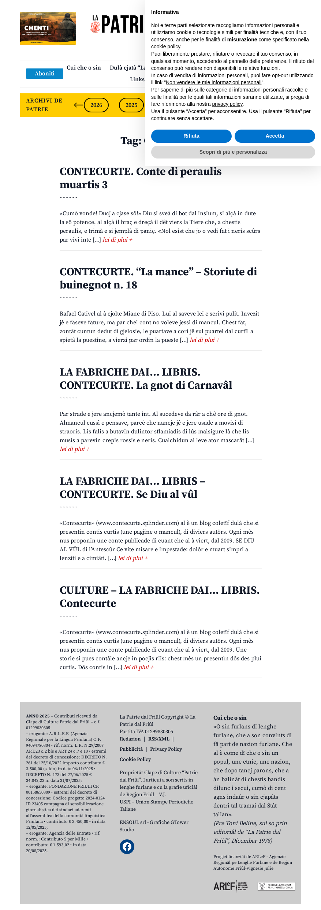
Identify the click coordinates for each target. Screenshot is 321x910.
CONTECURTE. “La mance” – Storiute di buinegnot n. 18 (158, 278)
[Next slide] (289, 105)
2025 (131, 105)
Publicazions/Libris (225, 67)
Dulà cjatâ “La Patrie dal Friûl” (150, 67)
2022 (237, 105)
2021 (272, 105)
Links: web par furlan (158, 79)
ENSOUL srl (133, 822)
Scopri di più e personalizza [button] (233, 896)
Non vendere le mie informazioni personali (213, 826)
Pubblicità (131, 749)
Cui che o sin (84, 67)
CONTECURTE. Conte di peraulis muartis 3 (141, 178)
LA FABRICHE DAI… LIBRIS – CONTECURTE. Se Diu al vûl (132, 487)
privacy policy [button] (227, 848)
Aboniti (45, 73)
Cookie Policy (135, 759)
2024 (166, 105)
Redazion (130, 739)
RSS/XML (158, 739)
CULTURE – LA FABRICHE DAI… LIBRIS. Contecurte (160, 597)
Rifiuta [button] (191, 880)
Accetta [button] (275, 880)
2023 (202, 105)
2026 (96, 105)
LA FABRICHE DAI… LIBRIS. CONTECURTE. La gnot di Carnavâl (146, 378)
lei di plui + (117, 239)
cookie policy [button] (165, 791)
